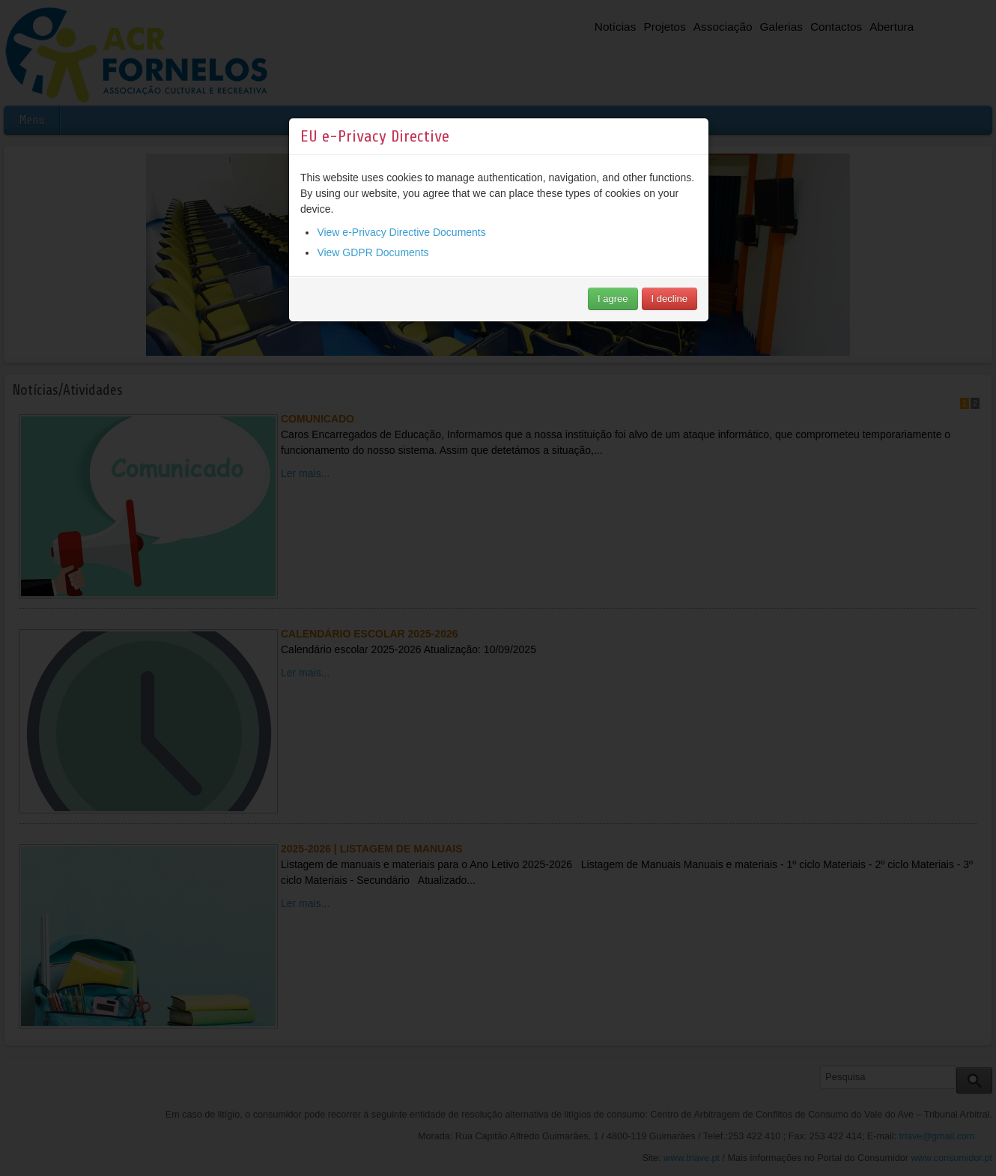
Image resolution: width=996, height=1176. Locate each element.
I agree (613, 298)
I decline (669, 298)
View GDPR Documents (372, 252)
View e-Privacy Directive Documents (401, 232)
